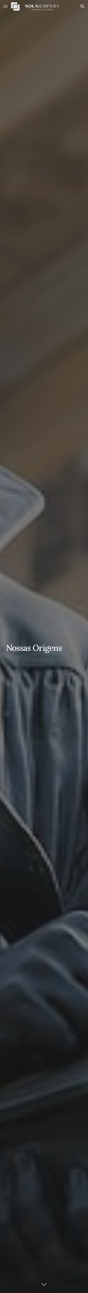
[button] (5, 6)
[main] (44, 646)
